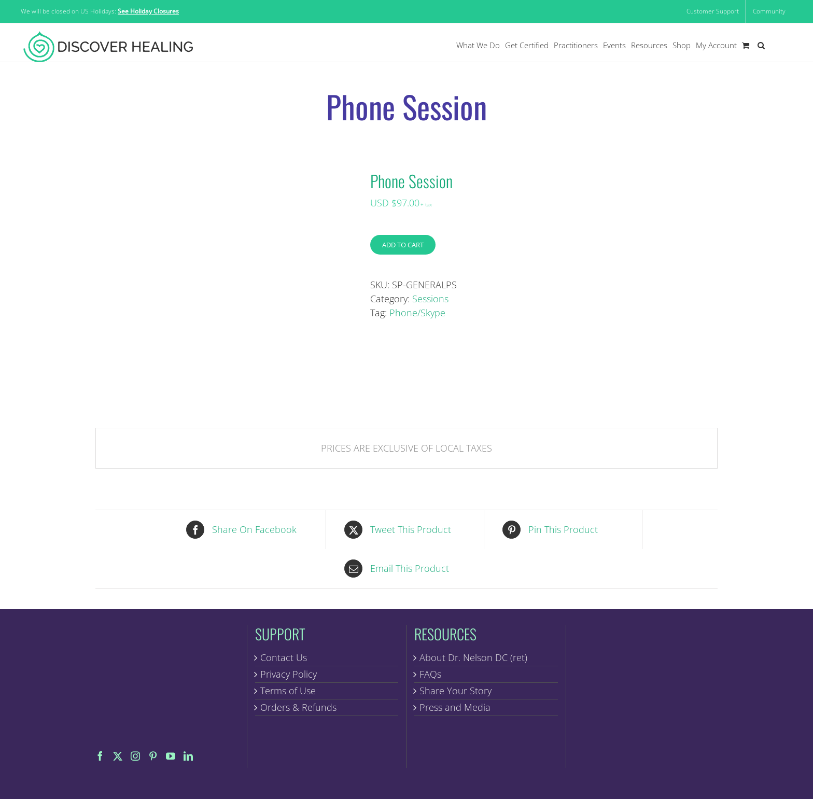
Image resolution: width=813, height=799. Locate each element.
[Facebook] (100, 756)
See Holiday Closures (148, 11)
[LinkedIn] (188, 756)
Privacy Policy (288, 674)
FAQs (430, 674)
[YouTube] (170, 756)
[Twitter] (117, 756)
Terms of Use (288, 690)
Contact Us (283, 657)
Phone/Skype (417, 312)
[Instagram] (135, 756)
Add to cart (403, 244)
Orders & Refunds (298, 707)
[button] (761, 45)
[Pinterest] (153, 756)
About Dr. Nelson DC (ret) (473, 657)
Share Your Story (455, 690)
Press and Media (454, 707)
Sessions (430, 298)
